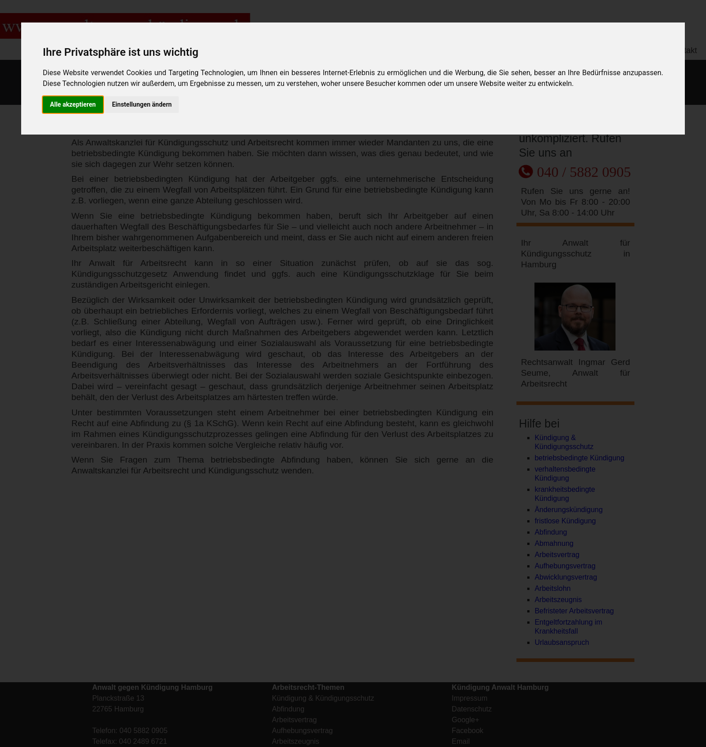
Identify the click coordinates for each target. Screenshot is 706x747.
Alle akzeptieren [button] (73, 104)
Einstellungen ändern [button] (142, 104)
